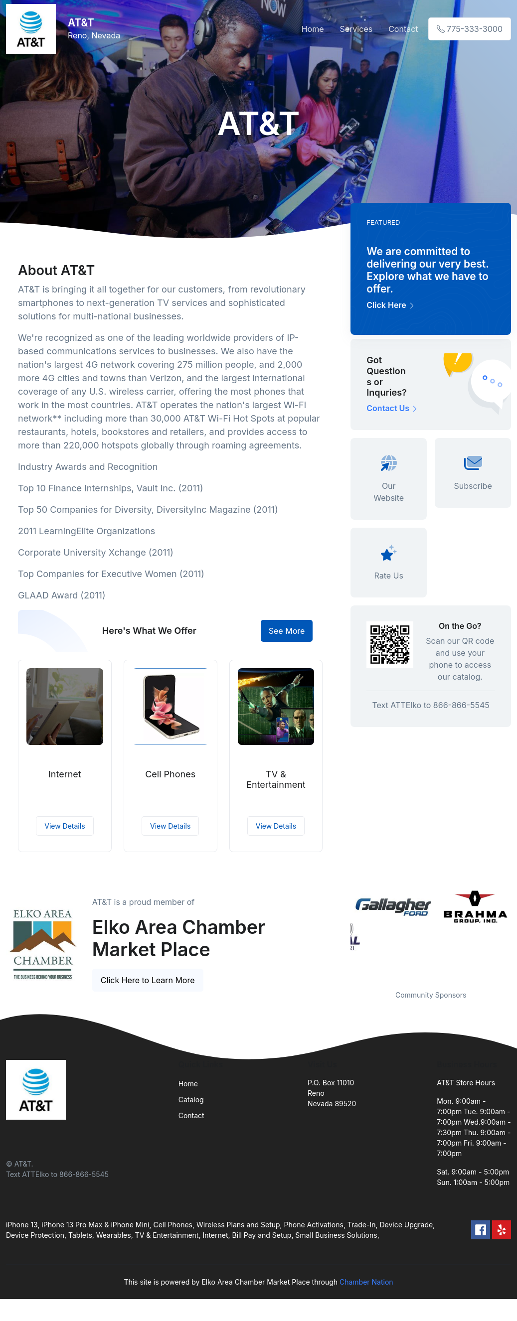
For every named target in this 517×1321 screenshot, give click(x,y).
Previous (343, 933)
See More (287, 631)
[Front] (33, 29)
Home (313, 29)
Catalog (191, 1099)
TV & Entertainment (276, 779)
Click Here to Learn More (148, 980)
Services (356, 29)
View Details (64, 826)
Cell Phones (170, 774)
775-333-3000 (470, 29)
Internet (64, 774)
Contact (403, 29)
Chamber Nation (366, 1282)
